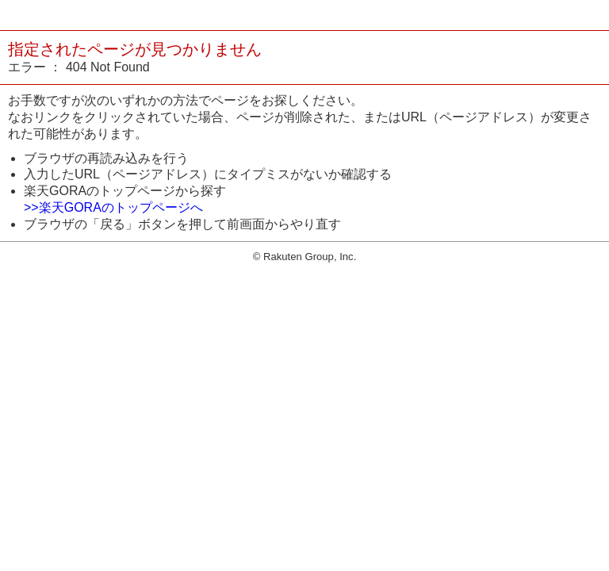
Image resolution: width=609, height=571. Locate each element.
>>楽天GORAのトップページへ (113, 207)
